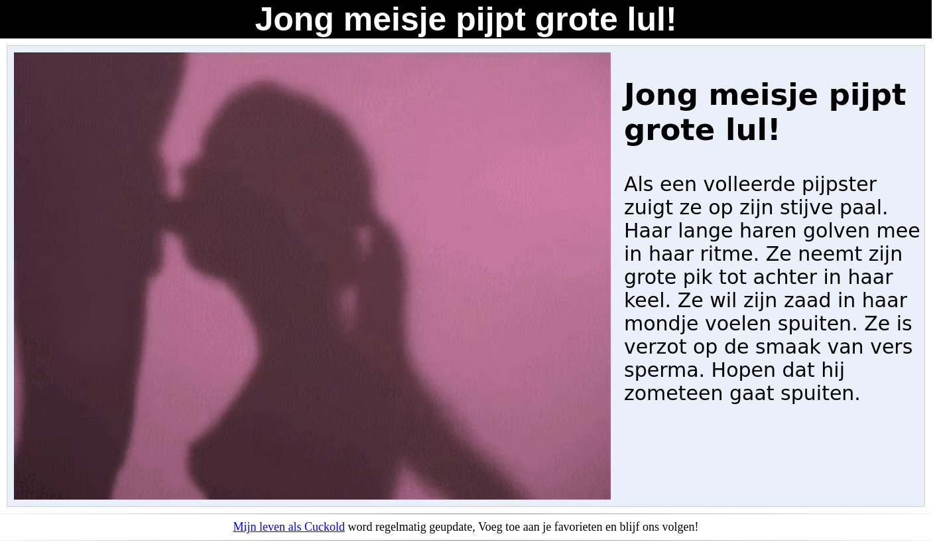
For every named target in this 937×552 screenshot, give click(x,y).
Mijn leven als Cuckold (288, 526)
